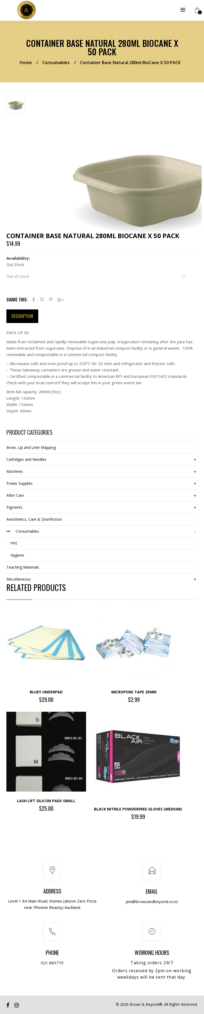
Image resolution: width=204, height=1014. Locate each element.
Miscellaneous (18, 579)
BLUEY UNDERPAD (46, 691)
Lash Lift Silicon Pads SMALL (46, 800)
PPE (13, 543)
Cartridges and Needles (26, 459)
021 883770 (52, 962)
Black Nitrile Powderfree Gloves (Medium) (138, 809)
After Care (15, 495)
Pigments (14, 507)
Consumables (56, 62)
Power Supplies (19, 483)
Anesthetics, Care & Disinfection (34, 519)
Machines (14, 471)
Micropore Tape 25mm (133, 691)
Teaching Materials (22, 567)
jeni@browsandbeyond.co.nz (152, 901)
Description (22, 316)
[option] (35, 104)
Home (26, 62)
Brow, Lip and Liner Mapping (31, 447)
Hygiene (17, 555)
